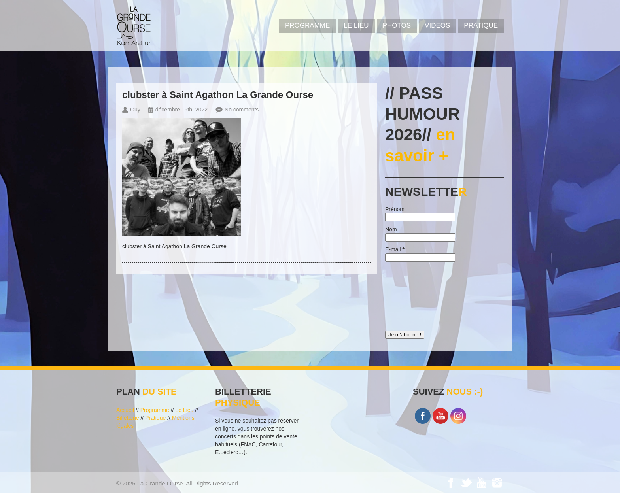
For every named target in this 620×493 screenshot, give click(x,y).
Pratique (481, 25)
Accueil (125, 410)
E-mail (395, 249)
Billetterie (127, 418)
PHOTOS (397, 25)
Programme (154, 410)
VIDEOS (437, 25)
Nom (391, 229)
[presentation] (417, 294)
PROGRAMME (307, 25)
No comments (242, 109)
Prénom (395, 209)
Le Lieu (356, 25)
